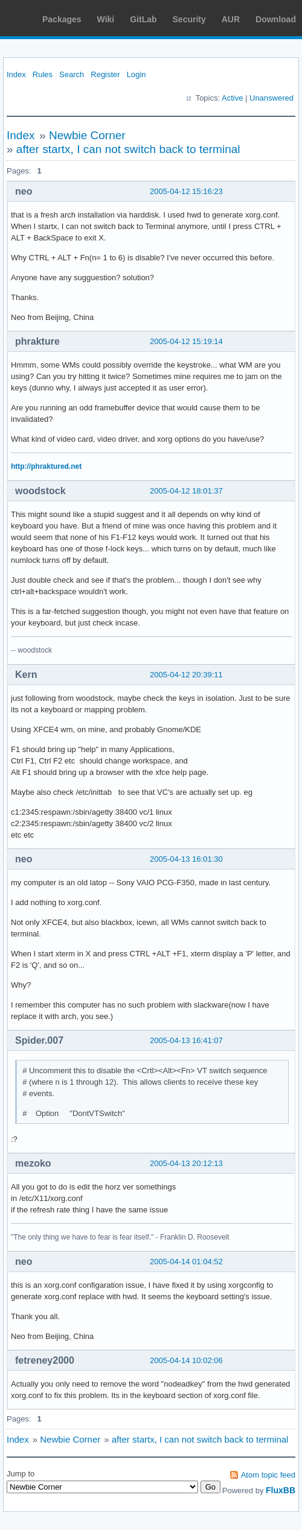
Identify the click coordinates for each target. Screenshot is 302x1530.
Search (71, 74)
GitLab (143, 19)
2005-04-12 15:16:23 (186, 191)
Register (105, 74)
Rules (43, 74)
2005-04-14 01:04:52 (186, 1261)
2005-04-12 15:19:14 (186, 341)
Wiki (106, 19)
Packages (62, 19)
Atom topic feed (268, 1474)
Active (232, 97)
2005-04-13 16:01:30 (186, 859)
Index (16, 74)
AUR (231, 19)
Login (136, 74)
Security (189, 19)
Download (275, 19)
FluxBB (280, 1490)
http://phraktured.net (46, 466)
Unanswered (271, 97)
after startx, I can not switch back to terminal (128, 149)
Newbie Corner (87, 135)
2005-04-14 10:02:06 (186, 1360)
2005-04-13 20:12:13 (186, 1163)
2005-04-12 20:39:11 (186, 674)
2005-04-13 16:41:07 (186, 1040)
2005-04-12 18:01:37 (186, 490)
